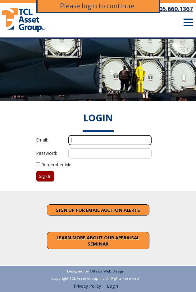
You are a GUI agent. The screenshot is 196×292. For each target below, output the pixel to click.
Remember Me (56, 165)
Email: (42, 140)
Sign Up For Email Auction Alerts (98, 210)
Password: (46, 153)
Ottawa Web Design (107, 271)
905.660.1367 (174, 9)
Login (112, 286)
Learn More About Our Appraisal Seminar (98, 240)
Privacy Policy (87, 286)
